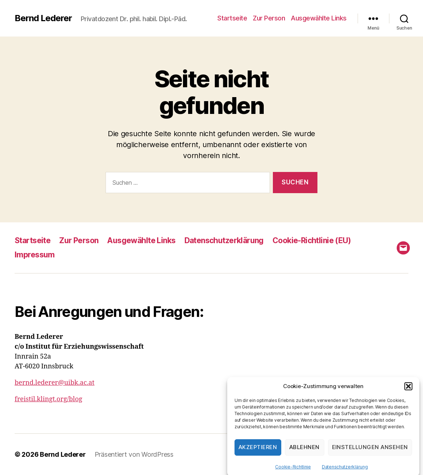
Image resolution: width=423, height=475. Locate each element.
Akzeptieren (258, 452)
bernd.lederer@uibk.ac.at (55, 383)
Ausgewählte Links (319, 18)
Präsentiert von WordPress (134, 454)
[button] (408, 391)
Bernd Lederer (43, 18)
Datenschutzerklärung (345, 472)
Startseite (232, 18)
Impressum (35, 254)
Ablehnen (304, 452)
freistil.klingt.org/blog (48, 399)
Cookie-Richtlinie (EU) (312, 240)
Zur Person (269, 18)
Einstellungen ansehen (370, 452)
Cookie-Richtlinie (292, 472)
